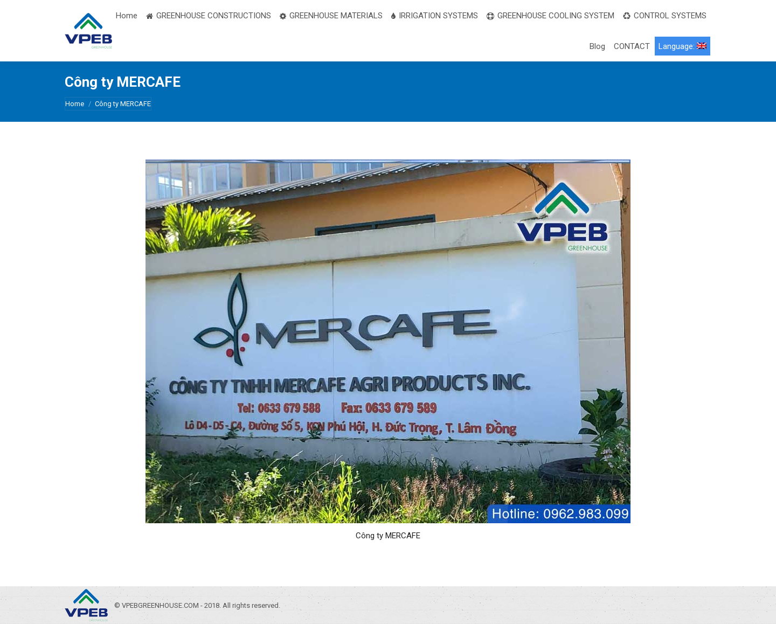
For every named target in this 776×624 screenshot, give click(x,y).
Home (74, 104)
